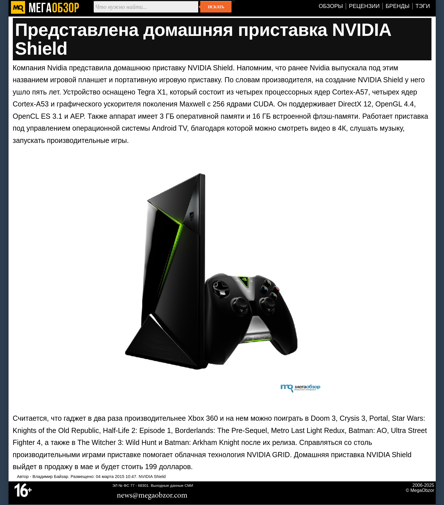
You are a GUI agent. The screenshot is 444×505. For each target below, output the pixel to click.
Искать (216, 7)
